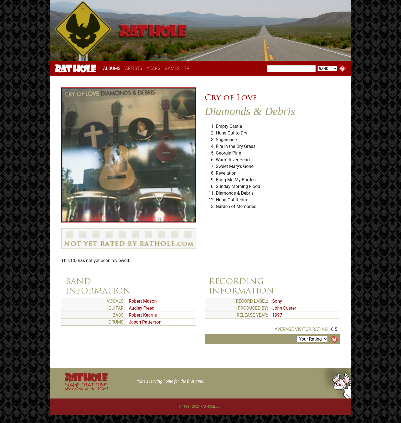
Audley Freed (142, 308)
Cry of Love (231, 97)
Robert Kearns (143, 315)
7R (186, 68)
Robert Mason (143, 301)
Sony (277, 301)
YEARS (153, 68)
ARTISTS (133, 68)
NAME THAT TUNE (86, 386)
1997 (277, 315)
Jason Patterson (145, 322)
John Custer (284, 308)
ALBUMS (113, 68)
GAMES (172, 68)
